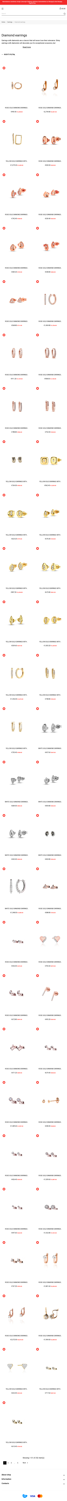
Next (25, 1463)
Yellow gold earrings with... (17, 161)
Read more (27, 47)
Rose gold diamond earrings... (16, 108)
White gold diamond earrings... (50, 748)
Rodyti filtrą (9, 54)
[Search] (33, 13)
